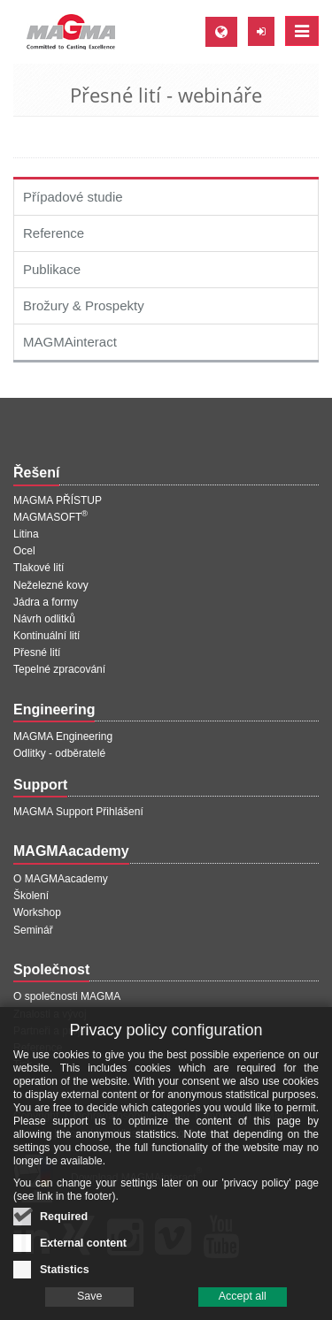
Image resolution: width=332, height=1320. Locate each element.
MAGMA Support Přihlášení (78, 811)
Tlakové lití (38, 567)
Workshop (37, 912)
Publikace (52, 269)
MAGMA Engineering (62, 736)
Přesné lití (36, 652)
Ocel (24, 551)
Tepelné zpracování (59, 669)
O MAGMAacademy (60, 879)
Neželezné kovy (51, 585)
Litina (26, 534)
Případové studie (73, 196)
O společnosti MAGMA (66, 996)
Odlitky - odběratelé (59, 753)
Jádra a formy (45, 602)
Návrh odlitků (44, 619)
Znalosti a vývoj (50, 1014)
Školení (31, 895)
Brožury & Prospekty (83, 305)
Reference (53, 232)
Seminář (33, 930)
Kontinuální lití (46, 635)
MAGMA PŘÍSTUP (57, 500)
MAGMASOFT (50, 517)
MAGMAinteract (70, 341)
